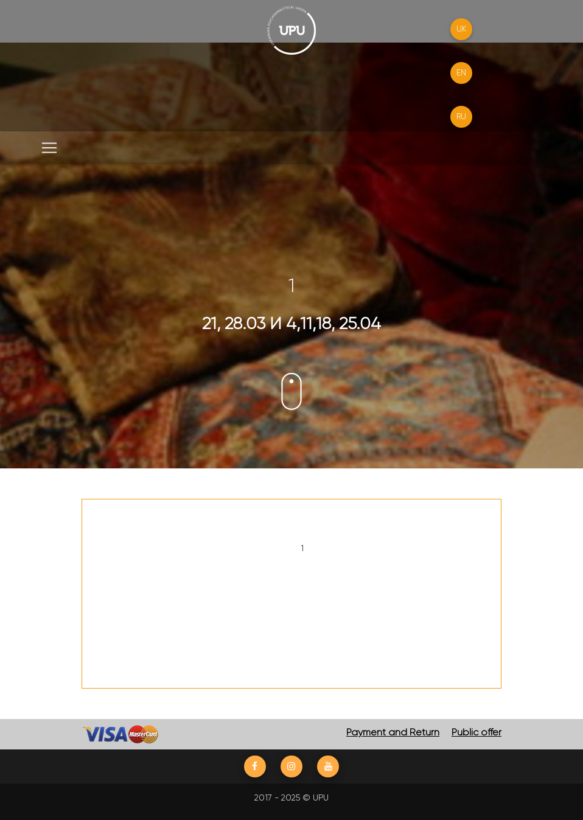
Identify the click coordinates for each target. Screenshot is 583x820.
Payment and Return (392, 732)
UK (461, 28)
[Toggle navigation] (49, 147)
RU (461, 116)
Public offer (476, 732)
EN (461, 72)
